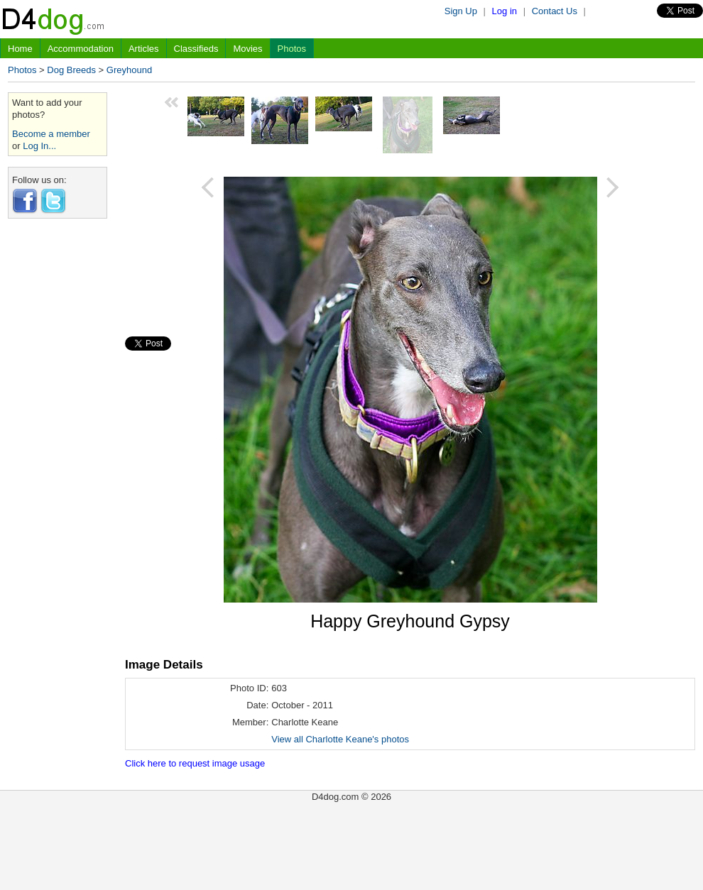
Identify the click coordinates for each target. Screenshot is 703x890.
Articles (144, 48)
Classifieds (196, 48)
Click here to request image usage (195, 763)
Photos (292, 48)
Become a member (51, 133)
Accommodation (81, 48)
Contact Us (554, 11)
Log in (504, 11)
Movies (247, 48)
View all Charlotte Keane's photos (340, 739)
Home (20, 48)
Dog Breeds (71, 70)
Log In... (39, 146)
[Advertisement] (57, 442)
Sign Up (461, 11)
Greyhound (129, 70)
